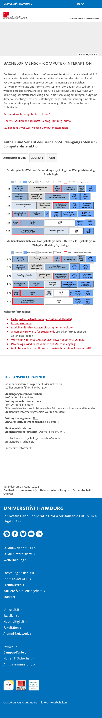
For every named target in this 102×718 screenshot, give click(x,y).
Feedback (9, 490)
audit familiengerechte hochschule (8, 685)
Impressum (27, 490)
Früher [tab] (51, 158)
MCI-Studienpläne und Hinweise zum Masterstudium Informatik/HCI (51, 348)
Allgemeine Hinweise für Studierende (33, 331)
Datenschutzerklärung (53, 490)
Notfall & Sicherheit (17, 658)
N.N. (35, 418)
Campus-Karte (13, 652)
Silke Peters (52, 422)
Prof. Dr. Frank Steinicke (19, 397)
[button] (79, 4)
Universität (11, 609)
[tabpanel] (51, 258)
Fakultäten (11, 627)
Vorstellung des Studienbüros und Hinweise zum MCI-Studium (48, 340)
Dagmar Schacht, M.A (51, 432)
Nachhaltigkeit (13, 621)
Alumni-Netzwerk (16, 633)
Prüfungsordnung (22, 323)
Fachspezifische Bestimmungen (29, 319)
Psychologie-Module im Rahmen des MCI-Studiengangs (43, 344)
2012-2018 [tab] (37, 158)
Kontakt (8, 646)
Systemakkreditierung (46, 682)
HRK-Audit (32, 683)
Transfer (9, 597)
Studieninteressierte (18, 554)
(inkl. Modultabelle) (60, 319)
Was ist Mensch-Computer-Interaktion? (26, 114)
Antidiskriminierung (17, 664)
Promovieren (12, 585)
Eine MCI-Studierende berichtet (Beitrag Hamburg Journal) (37, 121)
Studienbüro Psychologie (19, 441)
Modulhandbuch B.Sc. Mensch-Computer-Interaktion (42, 327)
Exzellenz (10, 615)
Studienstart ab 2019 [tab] (14, 158)
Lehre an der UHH (16, 579)
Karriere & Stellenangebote (22, 591)
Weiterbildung (13, 560)
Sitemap (8, 494)
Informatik (25, 448)
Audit (19, 682)
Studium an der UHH (18, 548)
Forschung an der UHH (19, 573)
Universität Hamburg (17, 3)
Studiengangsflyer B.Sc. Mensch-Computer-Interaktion (35, 128)
